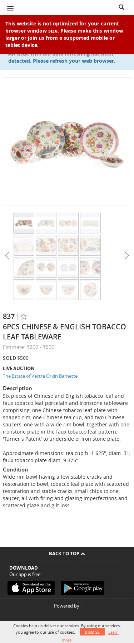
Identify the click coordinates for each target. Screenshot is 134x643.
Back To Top (67, 553)
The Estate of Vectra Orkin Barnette (40, 376)
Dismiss (92, 632)
